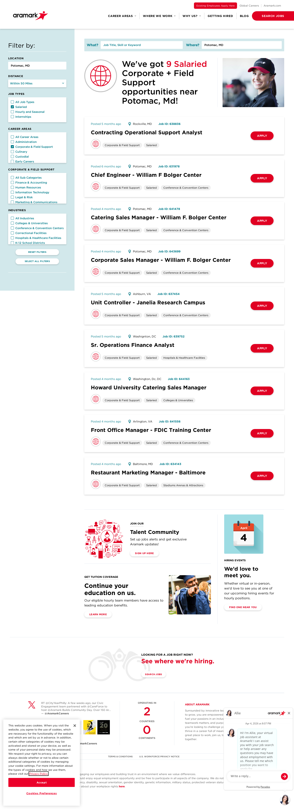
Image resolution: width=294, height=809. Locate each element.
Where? (192, 45)
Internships (21, 116)
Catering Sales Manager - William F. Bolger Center (158, 217)
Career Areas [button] (122, 16)
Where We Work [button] (159, 16)
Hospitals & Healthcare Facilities (36, 238)
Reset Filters (37, 252)
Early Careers (22, 161)
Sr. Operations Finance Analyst (132, 345)
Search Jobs (155, 674)
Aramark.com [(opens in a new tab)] (272, 5)
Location (15, 58)
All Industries (22, 218)
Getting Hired (220, 16)
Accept (42, 782)
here (122, 786)
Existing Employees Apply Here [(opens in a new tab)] (215, 5)
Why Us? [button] (192, 16)
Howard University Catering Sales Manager (148, 387)
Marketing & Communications (34, 202)
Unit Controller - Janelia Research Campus (148, 302)
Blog (244, 16)
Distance (15, 76)
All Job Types (22, 102)
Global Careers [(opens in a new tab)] (249, 5)
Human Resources (26, 187)
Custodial (20, 156)
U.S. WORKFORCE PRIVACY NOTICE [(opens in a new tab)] (160, 756)
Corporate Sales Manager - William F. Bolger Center (161, 260)
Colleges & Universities (29, 223)
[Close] (74, 725)
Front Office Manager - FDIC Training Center (151, 430)
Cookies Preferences (41, 793)
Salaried (19, 107)
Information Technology (30, 192)
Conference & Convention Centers (37, 228)
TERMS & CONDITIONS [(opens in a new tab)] (120, 756)
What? (92, 45)
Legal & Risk (22, 197)
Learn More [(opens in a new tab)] (98, 614)
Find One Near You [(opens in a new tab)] (243, 607)
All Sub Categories (26, 177)
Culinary (19, 151)
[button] (266, 16)
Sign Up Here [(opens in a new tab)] (144, 553)
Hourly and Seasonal (28, 111)
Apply (262, 135)
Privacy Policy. (38, 773)
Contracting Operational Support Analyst (146, 132)
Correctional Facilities (29, 233)
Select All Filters (37, 261)
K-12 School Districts (28, 242)
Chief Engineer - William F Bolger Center (146, 175)
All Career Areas (24, 137)
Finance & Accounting (29, 182)
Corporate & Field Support (32, 146)
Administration (24, 141)
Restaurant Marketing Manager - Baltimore (148, 472)
